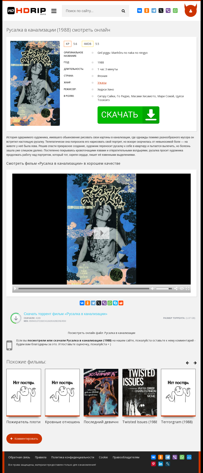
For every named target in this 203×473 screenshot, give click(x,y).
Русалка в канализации (119, 333)
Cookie (103, 457)
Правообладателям (126, 457)
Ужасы (102, 83)
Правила (40, 457)
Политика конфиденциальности (72, 457)
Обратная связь (19, 457)
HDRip (24, 11)
